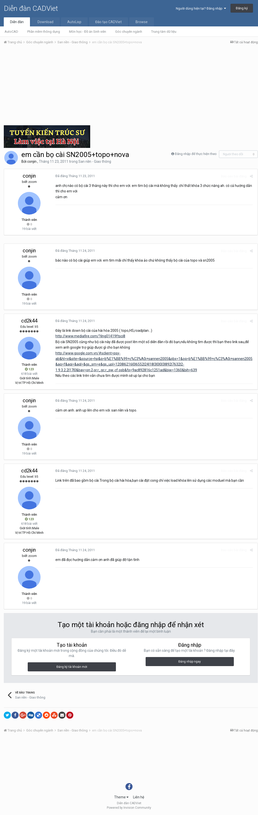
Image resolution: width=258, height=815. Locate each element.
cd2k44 (29, 321)
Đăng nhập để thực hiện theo (196, 154)
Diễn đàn (17, 22)
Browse (142, 22)
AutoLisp (74, 22)
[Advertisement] (131, 86)
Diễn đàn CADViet (31, 8)
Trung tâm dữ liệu (163, 31)
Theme (121, 797)
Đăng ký (242, 8)
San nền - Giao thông (94, 161)
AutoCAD (11, 31)
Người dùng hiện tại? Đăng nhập (201, 8)
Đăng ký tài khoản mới (71, 667)
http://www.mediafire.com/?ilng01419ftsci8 (89, 336)
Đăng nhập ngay (189, 661)
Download (45, 22)
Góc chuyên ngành (128, 31)
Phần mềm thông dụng (43, 31)
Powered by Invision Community (129, 807)
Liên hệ (138, 797)
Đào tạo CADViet (108, 22)
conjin (32, 161)
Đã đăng (74, 176)
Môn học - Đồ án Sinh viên (87, 31)
